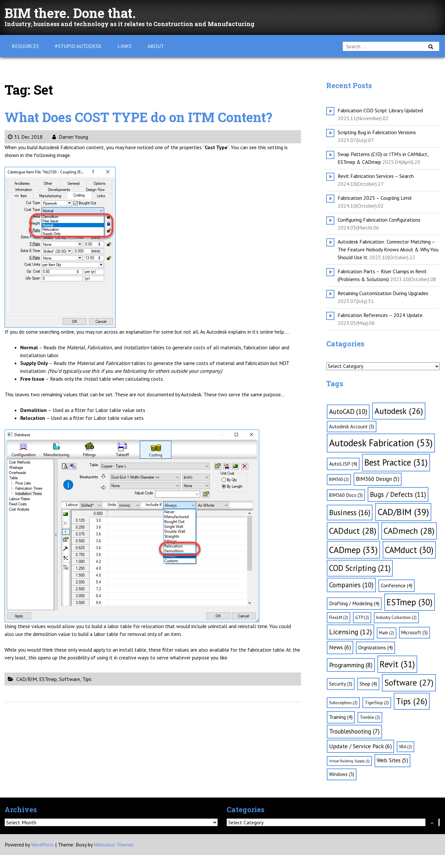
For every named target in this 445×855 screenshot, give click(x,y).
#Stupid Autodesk (78, 46)
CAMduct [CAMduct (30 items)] (409, 549)
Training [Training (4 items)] (341, 717)
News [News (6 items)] (340, 647)
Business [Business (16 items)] (349, 512)
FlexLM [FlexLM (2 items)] (338, 617)
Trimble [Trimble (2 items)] (370, 717)
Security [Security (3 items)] (340, 684)
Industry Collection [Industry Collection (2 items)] (396, 617)
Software (69, 679)
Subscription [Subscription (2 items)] (343, 702)
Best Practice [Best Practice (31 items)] (396, 462)
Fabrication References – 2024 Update (380, 315)
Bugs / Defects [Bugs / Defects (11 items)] (398, 494)
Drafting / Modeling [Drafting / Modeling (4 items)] (354, 603)
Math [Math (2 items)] (386, 633)
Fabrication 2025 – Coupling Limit (375, 198)
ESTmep (48, 679)
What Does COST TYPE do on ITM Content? (138, 117)
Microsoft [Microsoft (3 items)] (414, 632)
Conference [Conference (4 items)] (396, 585)
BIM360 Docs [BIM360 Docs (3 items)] (346, 495)
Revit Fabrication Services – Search (376, 176)
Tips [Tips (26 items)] (411, 701)
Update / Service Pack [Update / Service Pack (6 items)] (360, 746)
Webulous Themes (114, 844)
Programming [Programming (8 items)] (351, 665)
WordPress (42, 844)
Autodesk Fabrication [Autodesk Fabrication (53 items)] (381, 442)
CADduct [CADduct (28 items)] (352, 530)
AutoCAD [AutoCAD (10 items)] (348, 411)
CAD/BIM (26, 679)
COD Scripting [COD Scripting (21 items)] (359, 568)
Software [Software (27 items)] (409, 682)
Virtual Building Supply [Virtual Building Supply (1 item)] (349, 761)
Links (125, 46)
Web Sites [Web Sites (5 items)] (392, 760)
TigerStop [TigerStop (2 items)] (377, 702)
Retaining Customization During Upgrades (383, 293)
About (156, 46)
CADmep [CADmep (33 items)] (353, 549)
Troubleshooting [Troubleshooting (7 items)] (354, 731)
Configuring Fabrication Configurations (379, 219)
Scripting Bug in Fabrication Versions (377, 132)
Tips (86, 679)
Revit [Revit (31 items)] (397, 664)
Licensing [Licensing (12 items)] (350, 631)
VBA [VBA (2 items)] (405, 747)
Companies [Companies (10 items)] (351, 584)
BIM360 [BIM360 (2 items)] (339, 479)
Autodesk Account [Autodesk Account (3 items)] (351, 426)
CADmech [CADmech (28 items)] (409, 530)
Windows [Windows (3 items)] (341, 774)
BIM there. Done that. (70, 13)
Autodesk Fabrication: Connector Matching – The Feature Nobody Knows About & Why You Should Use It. (388, 249)
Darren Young (70, 137)
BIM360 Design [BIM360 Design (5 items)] (377, 479)
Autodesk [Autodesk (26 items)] (398, 410)
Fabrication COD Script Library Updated (380, 110)
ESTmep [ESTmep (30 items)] (410, 602)
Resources (25, 46)
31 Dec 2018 (25, 137)
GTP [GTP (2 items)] (362, 617)
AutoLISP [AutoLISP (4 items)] (343, 463)
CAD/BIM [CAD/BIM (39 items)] (403, 512)
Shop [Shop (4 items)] (368, 683)
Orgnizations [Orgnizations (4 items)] (375, 647)
